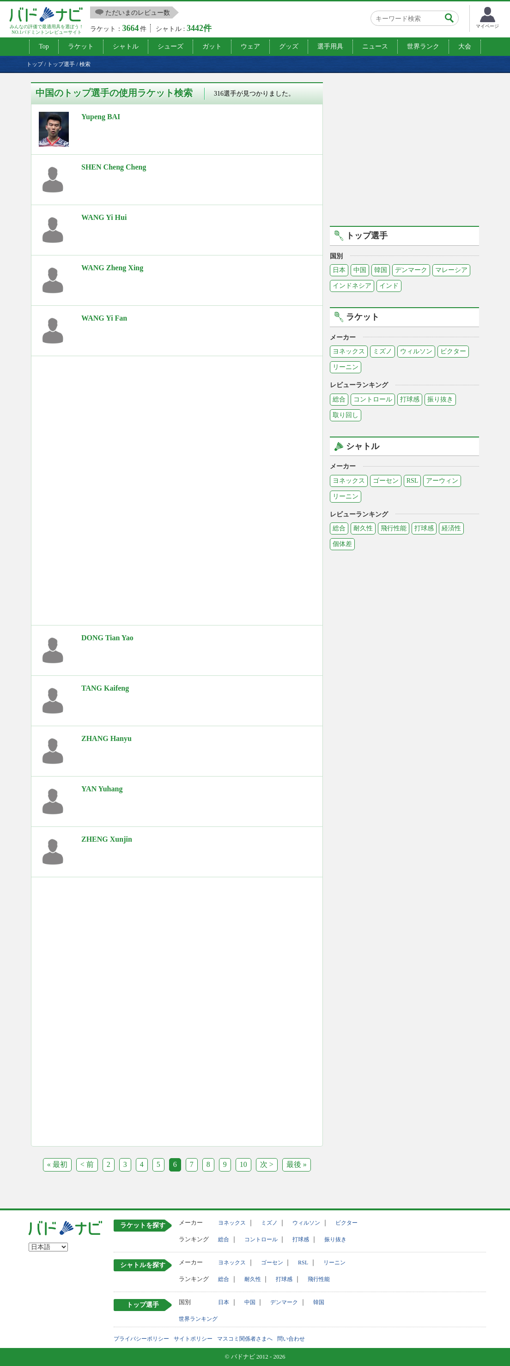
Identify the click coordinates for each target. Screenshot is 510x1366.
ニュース (375, 46)
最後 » (296, 1164)
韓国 (380, 270)
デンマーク (411, 270)
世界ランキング (198, 1319)
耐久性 (363, 528)
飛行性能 (394, 528)
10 (243, 1164)
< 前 (87, 1164)
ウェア (250, 46)
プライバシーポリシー (141, 1339)
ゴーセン (386, 480)
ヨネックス (349, 351)
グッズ (288, 46)
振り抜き (440, 399)
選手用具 (330, 46)
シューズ (170, 46)
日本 (339, 270)
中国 (359, 270)
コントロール (372, 399)
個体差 (342, 543)
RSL (413, 480)
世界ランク (423, 46)
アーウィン (442, 480)
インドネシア (352, 285)
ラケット (81, 46)
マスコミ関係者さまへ (245, 1339)
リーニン (345, 367)
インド (389, 285)
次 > (266, 1164)
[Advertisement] (109, 425)
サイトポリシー (193, 1339)
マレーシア (451, 270)
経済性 (451, 528)
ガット (212, 46)
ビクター (453, 351)
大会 (464, 46)
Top (44, 46)
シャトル (126, 46)
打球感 (409, 399)
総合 (339, 399)
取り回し (345, 415)
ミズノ (382, 351)
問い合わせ (291, 1339)
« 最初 (57, 1164)
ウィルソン (416, 351)
